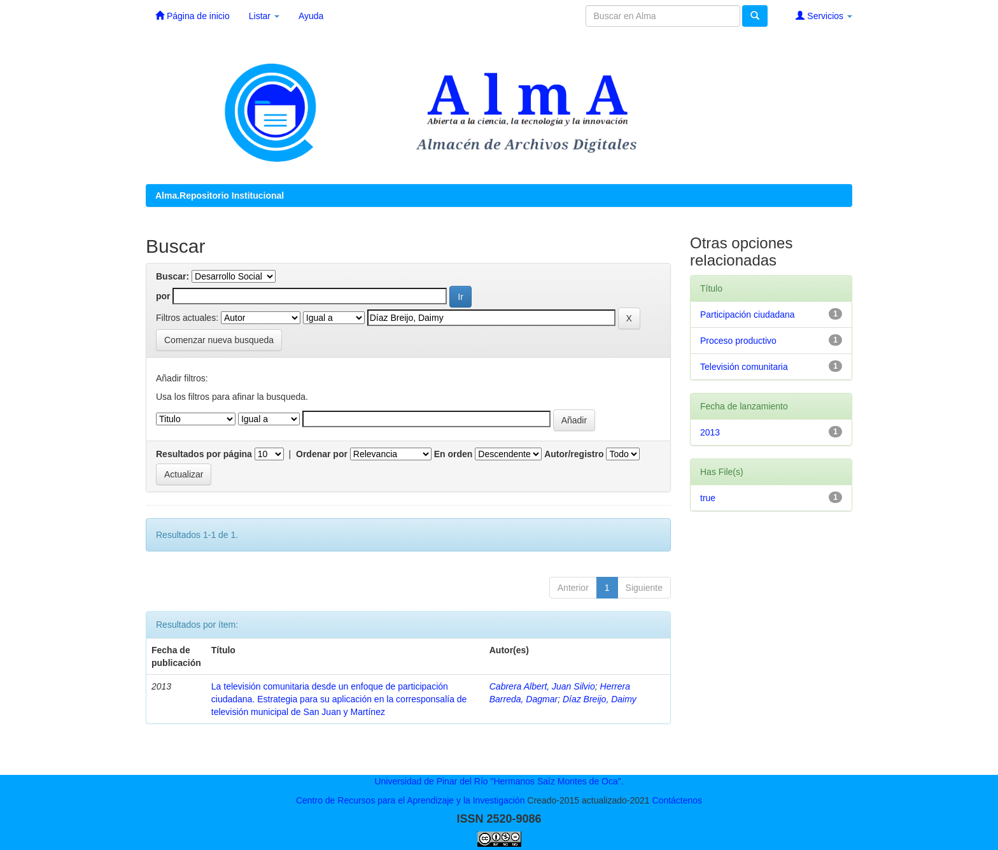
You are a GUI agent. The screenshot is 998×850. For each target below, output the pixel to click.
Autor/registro (573, 454)
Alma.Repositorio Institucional (219, 195)
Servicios (824, 15)
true (707, 498)
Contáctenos (677, 800)
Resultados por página (204, 454)
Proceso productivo (738, 341)
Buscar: (172, 276)
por (163, 296)
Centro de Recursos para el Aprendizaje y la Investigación (410, 800)
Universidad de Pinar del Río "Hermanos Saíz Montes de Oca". (498, 781)
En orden (453, 454)
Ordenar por (322, 454)
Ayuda (311, 16)
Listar (264, 16)
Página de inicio (192, 15)
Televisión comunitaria (744, 367)
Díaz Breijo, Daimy (599, 699)
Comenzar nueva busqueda (219, 340)
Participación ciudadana (747, 314)
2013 (710, 432)
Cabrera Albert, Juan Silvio (542, 686)
